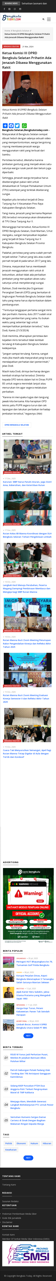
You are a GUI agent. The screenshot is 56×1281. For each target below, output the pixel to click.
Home (7, 30)
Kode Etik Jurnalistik (11, 1218)
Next (28, 1035)
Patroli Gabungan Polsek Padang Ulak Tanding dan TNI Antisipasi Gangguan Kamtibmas (30, 1073)
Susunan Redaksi (10, 1201)
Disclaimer (7, 1222)
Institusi (20, 989)
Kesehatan (11, 1149)
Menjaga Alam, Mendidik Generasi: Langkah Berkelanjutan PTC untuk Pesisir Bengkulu (31, 1105)
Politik (8, 1143)
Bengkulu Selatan (21, 30)
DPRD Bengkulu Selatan (17, 425)
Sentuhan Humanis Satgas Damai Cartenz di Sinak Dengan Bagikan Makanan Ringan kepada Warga (28, 1120)
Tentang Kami (9, 1184)
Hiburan (47, 1143)
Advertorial (21, 1021)
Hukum (19, 972)
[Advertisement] (28, 795)
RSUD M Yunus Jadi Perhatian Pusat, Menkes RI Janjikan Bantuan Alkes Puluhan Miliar (29, 1058)
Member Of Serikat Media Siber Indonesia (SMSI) (25, 1238)
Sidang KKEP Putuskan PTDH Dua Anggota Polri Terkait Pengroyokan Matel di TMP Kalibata (28, 1089)
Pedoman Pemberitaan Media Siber (19, 1213)
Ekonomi (21, 1143)
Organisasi (21, 958)
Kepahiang (20, 1005)
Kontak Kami (8, 1234)
